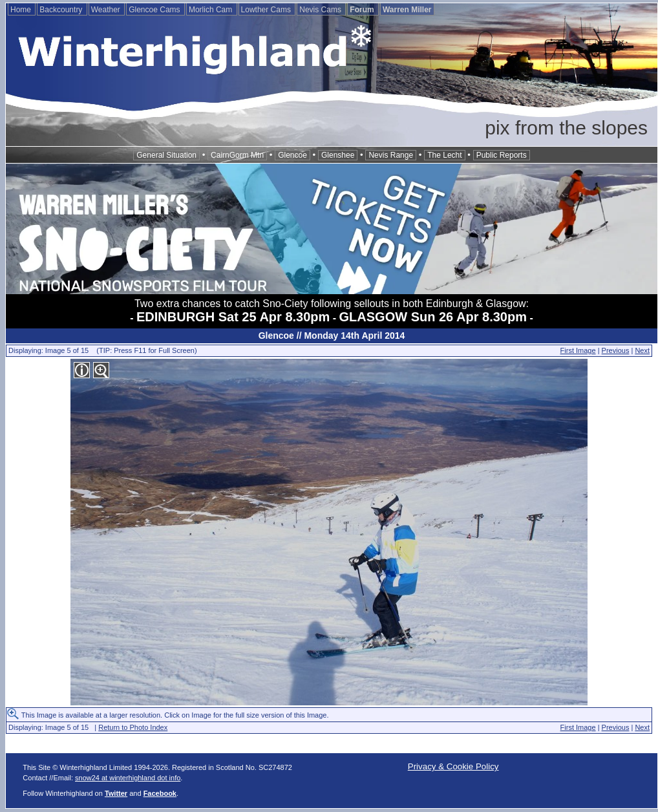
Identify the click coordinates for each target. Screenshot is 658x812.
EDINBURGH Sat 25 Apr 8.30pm (233, 317)
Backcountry (61, 9)
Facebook (159, 793)
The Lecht (444, 155)
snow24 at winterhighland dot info (127, 778)
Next (642, 350)
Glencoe (292, 155)
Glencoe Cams (155, 9)
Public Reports (501, 155)
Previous (616, 350)
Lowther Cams (267, 9)
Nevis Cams (321, 9)
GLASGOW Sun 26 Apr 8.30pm (433, 317)
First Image (578, 350)
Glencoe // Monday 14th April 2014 (332, 335)
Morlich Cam (212, 9)
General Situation (166, 155)
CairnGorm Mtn (237, 155)
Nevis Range (390, 155)
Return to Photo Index (132, 727)
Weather (106, 9)
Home (21, 9)
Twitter (116, 793)
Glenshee (337, 155)
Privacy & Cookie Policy (453, 766)
